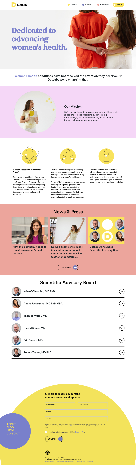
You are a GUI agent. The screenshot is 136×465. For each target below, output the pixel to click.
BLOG (10, 427)
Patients (88, 5)
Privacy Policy (69, 425)
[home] (19, 5)
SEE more (66, 267)
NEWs (11, 430)
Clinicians (104, 5)
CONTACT (13, 433)
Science (74, 5)
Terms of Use (79, 432)
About (119, 5)
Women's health (25, 76)
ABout (11, 424)
